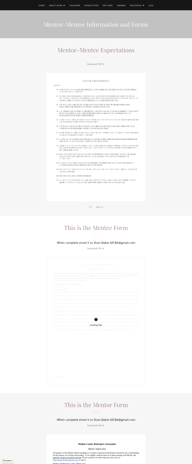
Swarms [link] (121, 5)
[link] (96, 64)
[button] (57, 5)
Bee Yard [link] (108, 5)
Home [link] (42, 5)
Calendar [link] (74, 5)
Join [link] (151, 5)
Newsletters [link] (91, 5)
